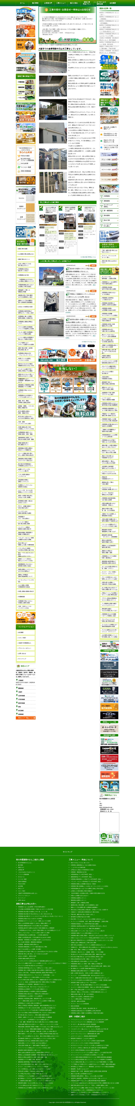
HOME (41, 45)
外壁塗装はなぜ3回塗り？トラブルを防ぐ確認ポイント (33, 989)
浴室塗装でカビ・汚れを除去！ (24, 517)
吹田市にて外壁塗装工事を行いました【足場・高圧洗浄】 (109, 43)
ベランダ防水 (26, 98)
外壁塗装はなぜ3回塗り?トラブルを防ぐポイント (25, 396)
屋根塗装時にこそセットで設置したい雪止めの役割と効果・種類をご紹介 (91, 966)
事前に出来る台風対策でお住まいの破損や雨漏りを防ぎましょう (35, 1052)
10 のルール (21, 877)
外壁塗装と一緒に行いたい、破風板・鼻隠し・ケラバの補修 (87, 952)
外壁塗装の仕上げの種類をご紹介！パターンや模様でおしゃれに (35, 1087)
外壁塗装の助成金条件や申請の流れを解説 (109, 288)
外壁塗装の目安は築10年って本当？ (23, 269)
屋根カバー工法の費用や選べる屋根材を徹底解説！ (84, 907)
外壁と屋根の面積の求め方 (26, 591)
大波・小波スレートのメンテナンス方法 (24, 607)
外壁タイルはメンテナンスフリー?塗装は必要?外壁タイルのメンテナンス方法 (92, 938)
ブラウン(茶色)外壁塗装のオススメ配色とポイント (109, 599)
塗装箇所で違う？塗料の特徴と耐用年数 (108, 383)
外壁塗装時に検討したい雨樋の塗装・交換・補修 (25, 433)
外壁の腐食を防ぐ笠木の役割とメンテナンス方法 (26, 428)
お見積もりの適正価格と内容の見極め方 (109, 319)
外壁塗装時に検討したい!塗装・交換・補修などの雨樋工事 (86, 963)
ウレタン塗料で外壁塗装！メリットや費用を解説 (26, 333)
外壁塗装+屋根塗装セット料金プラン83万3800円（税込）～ (87, 879)
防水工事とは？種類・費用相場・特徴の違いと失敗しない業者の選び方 (37, 1031)
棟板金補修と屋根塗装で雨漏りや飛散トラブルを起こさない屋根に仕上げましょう (40, 1026)
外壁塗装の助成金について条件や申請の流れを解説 (84, 923)
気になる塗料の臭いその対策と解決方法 (107, 340)
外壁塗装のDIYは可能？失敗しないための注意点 (109, 441)
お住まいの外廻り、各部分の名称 (27, 956)
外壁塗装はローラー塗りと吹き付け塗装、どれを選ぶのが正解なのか (36, 1008)
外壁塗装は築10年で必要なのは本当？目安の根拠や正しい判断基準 (36, 928)
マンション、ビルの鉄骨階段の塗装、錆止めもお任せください (88, 975)
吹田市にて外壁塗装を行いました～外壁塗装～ (109, 18)
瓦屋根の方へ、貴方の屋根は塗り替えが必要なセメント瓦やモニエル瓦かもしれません (94, 947)
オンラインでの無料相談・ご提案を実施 (109, 277)
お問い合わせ (22, 653)
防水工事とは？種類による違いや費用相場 (26, 544)
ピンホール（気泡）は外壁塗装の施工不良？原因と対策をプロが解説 (36, 982)
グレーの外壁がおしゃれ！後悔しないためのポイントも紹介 (34, 1069)
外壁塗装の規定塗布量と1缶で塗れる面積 (109, 499)
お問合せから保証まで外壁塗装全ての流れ (82, 869)
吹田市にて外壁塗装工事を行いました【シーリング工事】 (109, 35)
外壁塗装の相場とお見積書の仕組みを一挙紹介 (83, 884)
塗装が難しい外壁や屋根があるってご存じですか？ (109, 446)
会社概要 (20, 632)
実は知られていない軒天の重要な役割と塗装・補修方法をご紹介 (88, 954)
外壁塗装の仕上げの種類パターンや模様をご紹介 (109, 615)
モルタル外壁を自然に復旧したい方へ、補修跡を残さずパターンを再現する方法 (39, 979)
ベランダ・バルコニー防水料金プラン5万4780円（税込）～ (87, 881)
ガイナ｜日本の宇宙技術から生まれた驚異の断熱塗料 (85, 1050)
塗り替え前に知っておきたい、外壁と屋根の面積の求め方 (33, 1015)
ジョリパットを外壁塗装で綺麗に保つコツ (109, 488)
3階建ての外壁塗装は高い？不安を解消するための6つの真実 (34, 937)
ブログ (46, 45)
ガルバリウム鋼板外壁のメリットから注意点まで (109, 367)
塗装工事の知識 (22, 248)
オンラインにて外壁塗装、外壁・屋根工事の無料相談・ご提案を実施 (89, 921)
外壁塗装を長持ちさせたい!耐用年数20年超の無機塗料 (110, 404)
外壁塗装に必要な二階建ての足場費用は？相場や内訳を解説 (87, 1013)
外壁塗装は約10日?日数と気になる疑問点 (108, 330)
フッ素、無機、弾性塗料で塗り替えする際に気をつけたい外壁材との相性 (38, 1022)
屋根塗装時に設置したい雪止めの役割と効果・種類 (26, 438)
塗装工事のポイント (24, 259)
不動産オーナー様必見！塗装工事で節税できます (109, 414)
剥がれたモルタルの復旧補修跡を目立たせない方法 (26, 364)
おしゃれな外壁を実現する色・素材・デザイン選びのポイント (35, 1064)
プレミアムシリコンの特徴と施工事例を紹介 (108, 620)
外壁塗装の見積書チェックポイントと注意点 (109, 314)
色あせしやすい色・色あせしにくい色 (109, 141)
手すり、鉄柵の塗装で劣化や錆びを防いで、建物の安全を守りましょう (90, 978)
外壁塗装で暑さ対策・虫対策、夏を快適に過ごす (84, 1008)
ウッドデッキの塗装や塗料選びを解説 (24, 512)
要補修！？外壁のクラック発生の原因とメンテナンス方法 (33, 977)
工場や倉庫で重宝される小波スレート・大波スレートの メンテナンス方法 (38, 1024)
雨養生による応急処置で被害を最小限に (109, 546)
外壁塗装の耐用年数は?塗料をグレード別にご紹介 (26, 312)
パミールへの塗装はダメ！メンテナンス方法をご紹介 (109, 525)
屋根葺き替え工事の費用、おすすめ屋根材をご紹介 (84, 905)
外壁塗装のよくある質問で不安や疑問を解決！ (109, 282)
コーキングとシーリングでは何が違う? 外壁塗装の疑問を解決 (35, 1010)
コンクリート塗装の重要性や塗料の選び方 (24, 528)
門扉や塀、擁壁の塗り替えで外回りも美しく (83, 914)
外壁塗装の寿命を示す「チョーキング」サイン (25, 354)
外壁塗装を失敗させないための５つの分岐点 (30, 918)
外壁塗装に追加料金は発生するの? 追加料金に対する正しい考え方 (89, 926)
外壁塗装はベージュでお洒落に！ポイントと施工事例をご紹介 (35, 1076)
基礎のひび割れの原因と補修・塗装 (107, 551)
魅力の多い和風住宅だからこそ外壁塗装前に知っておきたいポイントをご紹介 (92, 940)
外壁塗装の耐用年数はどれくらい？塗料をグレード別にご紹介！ (35, 968)
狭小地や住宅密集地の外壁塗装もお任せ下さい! (25, 464)
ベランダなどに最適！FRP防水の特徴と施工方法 (26, 549)
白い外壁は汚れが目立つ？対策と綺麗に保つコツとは (109, 588)
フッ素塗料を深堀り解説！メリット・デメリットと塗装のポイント (36, 1080)
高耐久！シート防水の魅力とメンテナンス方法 (25, 559)
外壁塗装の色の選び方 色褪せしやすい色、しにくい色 (32, 911)
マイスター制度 (22, 879)
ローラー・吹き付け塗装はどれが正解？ (107, 493)
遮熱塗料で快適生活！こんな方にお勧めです (83, 1038)
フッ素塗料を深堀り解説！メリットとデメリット (109, 604)
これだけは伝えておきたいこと (26, 872)
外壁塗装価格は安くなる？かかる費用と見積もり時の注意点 (87, 888)
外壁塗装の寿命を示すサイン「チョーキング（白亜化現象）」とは (36, 975)
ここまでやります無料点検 (78, 867)
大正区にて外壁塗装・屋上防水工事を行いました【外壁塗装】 (109, 51)
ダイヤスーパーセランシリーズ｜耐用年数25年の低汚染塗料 (87, 1031)
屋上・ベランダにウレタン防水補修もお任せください (26, 554)
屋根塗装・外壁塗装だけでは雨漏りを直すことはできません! (34, 939)
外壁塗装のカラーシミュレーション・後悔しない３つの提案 (34, 921)
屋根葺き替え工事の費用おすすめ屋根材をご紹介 (25, 296)
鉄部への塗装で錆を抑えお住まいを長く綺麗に (25, 496)
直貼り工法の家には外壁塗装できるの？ (107, 456)
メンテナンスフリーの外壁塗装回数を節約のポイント (109, 362)
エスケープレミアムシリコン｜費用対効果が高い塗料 (85, 1033)
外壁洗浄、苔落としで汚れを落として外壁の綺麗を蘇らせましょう (89, 992)
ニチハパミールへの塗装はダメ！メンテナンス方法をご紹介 (34, 1047)
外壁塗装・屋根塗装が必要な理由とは (28, 944)
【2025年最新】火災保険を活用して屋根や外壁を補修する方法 (88, 893)
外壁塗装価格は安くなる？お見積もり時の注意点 (26, 285)
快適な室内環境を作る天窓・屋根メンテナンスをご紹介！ (86, 959)
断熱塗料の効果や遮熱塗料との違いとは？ (109, 530)
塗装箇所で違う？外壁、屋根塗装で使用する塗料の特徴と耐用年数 (89, 1071)
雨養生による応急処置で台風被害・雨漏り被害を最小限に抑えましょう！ (38, 1055)
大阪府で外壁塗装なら (24, 643)
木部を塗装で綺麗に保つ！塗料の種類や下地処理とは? (110, 520)
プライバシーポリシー (24, 648)
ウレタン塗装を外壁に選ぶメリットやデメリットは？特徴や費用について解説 (92, 1062)
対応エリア (21, 888)
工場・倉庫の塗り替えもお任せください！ (109, 251)
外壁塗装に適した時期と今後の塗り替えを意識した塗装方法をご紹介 (36, 970)
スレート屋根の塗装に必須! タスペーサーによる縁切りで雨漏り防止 (36, 1001)
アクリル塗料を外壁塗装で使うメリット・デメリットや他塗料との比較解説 (91, 1059)
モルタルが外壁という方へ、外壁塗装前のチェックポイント (87, 1090)
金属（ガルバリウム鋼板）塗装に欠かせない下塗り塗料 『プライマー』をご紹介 (93, 1087)
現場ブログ (21, 867)
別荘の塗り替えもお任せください (109, 261)
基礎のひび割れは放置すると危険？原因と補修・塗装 (32, 1057)
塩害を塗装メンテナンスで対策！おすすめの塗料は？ (32, 1043)
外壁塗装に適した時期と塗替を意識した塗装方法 (25, 317)
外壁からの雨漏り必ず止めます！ (80, 895)
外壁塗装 (26, 82)
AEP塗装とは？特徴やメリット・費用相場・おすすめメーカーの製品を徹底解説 (92, 1066)
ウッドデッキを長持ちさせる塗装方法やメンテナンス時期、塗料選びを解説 (91, 980)
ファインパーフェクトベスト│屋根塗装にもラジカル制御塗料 (87, 1022)
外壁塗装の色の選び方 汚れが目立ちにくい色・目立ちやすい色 (35, 914)
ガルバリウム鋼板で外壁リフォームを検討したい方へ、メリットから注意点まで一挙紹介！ (43, 963)
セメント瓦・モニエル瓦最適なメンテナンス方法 (25, 491)
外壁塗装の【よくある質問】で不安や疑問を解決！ (32, 907)
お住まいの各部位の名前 (25, 306)
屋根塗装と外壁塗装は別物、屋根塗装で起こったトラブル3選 (34, 998)
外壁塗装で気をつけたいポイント (25, 391)
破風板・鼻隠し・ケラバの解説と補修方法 (26, 406)
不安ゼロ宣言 (21, 884)
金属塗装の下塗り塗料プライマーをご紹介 (108, 393)
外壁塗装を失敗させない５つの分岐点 (109, 293)
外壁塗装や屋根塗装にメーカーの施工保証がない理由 (109, 409)
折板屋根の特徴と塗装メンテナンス (23, 480)
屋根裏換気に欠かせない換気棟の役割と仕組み (25, 565)
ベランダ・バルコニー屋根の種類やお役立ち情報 (26, 538)
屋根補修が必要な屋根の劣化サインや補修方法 (25, 449)
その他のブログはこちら (89, 341)
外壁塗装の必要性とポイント (78, 898)
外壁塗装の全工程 (23, 275)
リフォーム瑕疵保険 (23, 874)
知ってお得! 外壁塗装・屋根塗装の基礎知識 (30, 942)
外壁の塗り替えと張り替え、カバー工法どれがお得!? (109, 351)
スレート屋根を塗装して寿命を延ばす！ (81, 999)
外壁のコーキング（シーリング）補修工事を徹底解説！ (86, 928)
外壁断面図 (21, 596)
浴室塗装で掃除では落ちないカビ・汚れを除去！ (84, 982)
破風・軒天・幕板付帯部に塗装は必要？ (24, 401)
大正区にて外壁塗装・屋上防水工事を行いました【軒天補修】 (109, 39)
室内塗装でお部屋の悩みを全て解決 (80, 916)
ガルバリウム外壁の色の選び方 (107, 372)
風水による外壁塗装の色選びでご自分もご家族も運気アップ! (34, 923)
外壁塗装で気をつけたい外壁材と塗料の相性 (25, 602)
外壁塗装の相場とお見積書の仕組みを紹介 (109, 309)
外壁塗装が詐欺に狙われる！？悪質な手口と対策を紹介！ (33, 993)
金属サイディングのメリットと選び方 (24, 470)
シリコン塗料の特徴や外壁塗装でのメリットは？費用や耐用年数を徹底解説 (91, 1057)
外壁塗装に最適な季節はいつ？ (25, 322)
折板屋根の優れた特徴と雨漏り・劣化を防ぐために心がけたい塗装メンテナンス (92, 935)
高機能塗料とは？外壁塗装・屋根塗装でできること (26, 380)
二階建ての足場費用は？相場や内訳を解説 (109, 430)
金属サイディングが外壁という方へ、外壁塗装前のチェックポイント (89, 1094)
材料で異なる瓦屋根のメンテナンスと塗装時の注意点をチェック (88, 945)
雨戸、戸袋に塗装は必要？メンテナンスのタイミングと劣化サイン (89, 989)
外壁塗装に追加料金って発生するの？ (107, 298)
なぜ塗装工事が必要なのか (26, 254)
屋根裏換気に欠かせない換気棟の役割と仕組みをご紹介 (33, 1040)
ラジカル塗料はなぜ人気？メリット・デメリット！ (109, 630)
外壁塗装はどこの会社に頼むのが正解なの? (30, 1003)
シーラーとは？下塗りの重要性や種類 (108, 398)
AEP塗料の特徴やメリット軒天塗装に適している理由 (109, 636)
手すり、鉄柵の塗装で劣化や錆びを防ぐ (24, 507)
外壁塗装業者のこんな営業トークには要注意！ (109, 435)
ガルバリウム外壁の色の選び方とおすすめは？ (30, 965)
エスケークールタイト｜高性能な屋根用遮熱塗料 (84, 1036)
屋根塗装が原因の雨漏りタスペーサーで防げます (25, 459)
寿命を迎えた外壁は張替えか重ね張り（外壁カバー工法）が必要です (89, 909)
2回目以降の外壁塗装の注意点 (107, 377)
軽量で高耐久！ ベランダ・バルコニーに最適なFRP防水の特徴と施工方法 (38, 1033)
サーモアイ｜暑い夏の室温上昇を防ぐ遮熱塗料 (83, 1024)
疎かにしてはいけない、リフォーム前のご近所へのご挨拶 (33, 932)
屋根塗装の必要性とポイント (78, 900)
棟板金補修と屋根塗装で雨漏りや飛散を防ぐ (25, 533)
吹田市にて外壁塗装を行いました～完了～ (109, 13)
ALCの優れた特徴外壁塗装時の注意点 (24, 586)
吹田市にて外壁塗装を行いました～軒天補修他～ (109, 22)
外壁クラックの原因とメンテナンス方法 (24, 359)
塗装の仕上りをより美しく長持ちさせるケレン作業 (26, 375)
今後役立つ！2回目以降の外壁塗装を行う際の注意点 (85, 912)
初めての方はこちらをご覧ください (80, 862)
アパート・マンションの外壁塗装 (80, 1003)
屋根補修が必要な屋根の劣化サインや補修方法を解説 (85, 970)
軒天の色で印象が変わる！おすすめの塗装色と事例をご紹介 (87, 956)
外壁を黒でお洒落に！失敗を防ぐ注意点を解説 (109, 583)
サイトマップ (22, 659)
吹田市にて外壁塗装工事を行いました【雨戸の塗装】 (109, 26)
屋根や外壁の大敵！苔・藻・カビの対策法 (108, 509)
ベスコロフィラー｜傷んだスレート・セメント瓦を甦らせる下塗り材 (89, 1029)
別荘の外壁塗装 (75, 1006)
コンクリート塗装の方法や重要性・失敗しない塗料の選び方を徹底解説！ (91, 987)
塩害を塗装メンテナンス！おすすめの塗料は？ (26, 570)
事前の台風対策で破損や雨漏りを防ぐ (107, 541)
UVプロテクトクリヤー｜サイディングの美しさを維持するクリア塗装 (90, 1045)
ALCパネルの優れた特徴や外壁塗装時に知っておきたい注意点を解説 (36, 1012)
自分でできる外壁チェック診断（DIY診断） (30, 949)
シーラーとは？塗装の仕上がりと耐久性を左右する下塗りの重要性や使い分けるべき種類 (95, 1083)
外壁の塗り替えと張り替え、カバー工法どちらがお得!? (33, 954)
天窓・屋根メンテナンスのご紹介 (24, 422)
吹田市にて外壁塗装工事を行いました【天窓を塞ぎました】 (109, 30)
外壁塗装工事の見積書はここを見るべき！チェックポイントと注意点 (89, 886)
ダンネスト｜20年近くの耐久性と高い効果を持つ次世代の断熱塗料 (89, 1047)
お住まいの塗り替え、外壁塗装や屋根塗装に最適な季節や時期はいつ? (37, 972)
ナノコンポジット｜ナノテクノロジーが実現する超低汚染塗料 (88, 1040)
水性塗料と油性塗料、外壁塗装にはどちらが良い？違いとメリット (89, 1078)
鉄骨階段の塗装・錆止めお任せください (25, 501)
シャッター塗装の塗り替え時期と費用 (24, 522)
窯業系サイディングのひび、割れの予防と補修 (109, 451)
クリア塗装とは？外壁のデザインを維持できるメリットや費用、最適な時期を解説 (93, 1064)
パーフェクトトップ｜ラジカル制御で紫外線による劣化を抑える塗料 (89, 1019)
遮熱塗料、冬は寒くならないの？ (80, 1069)
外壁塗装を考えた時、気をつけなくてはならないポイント (33, 986)
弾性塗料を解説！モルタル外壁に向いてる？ (109, 609)
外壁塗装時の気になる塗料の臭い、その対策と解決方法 (33, 935)
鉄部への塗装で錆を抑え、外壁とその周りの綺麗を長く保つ (87, 973)
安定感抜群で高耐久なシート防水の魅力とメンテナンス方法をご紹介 (36, 1038)
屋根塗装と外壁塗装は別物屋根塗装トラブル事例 (26, 385)
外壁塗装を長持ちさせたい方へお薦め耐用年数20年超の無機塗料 (88, 1080)
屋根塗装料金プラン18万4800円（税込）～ (82, 877)
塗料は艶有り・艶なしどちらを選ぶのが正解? (109, 462)
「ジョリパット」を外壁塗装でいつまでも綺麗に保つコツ (33, 1019)
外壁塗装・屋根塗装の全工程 (78, 872)
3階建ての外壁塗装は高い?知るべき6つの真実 (110, 346)
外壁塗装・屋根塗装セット (26, 92)
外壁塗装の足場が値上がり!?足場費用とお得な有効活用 (86, 1010)
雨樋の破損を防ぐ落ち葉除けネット (23, 443)
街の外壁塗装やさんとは (24, 862)
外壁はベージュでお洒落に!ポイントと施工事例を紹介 (110, 593)
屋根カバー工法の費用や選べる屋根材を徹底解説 (25, 301)
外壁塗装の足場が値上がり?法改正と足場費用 (110, 425)
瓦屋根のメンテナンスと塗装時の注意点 (25, 486)
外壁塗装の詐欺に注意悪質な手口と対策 (108, 325)
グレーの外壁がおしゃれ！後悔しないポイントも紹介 (109, 578)
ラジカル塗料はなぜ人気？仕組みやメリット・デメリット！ (34, 1085)
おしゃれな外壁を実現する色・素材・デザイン (109, 567)
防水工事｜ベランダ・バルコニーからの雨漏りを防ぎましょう (88, 919)
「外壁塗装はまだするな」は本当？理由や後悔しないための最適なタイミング (39, 930)
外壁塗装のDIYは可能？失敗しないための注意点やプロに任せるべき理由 (37, 951)
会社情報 (20, 886)
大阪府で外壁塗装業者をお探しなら (27, 893)
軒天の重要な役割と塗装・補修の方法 (24, 412)
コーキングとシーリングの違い (26, 580)
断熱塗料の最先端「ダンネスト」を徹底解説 (109, 535)
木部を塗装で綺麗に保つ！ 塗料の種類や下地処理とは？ (33, 1045)
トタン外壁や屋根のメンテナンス (24, 475)
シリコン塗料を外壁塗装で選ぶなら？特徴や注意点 (26, 338)
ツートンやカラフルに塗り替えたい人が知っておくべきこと (111, 147)
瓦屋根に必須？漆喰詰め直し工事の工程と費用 (83, 942)
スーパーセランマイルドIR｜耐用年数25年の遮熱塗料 (85, 1026)
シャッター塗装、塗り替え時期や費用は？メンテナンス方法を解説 (89, 985)
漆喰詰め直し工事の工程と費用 (107, 483)
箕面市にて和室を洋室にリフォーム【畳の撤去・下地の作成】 (109, 47)
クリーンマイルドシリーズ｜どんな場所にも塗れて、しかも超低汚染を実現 (91, 1052)
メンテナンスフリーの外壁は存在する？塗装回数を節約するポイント (36, 961)
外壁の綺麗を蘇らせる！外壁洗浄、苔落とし (109, 504)
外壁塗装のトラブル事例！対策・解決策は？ (109, 557)
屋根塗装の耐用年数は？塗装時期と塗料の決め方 (109, 562)
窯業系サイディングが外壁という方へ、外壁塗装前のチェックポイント (90, 1092)
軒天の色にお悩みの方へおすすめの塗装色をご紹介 (26, 417)
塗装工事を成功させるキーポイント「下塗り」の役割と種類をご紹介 (89, 1085)
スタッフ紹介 (22, 637)
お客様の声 (21, 869)
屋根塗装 (26, 87)
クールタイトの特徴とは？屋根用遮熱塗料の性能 (109, 625)
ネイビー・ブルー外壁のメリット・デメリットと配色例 (33, 1066)
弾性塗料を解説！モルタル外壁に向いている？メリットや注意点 (35, 1083)
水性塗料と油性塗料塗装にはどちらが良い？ (109, 467)
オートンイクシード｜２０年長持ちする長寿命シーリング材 (87, 1055)
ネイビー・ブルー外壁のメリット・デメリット (109, 572)
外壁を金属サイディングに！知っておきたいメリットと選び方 (88, 931)
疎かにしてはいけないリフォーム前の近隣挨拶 (109, 335)
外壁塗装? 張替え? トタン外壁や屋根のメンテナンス (85, 933)
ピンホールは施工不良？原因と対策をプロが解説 (25, 370)
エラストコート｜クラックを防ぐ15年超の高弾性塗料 (85, 1043)
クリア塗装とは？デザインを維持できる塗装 (26, 343)
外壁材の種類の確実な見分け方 (106, 356)
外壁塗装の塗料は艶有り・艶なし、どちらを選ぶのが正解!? (87, 1076)
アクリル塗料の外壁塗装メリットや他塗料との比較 (26, 327)
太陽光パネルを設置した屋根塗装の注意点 (109, 514)
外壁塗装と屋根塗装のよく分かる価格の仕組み (83, 865)
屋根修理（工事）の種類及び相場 (24, 291)
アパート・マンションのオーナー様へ (109, 256)
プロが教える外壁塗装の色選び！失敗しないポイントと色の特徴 (35, 909)
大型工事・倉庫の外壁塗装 (78, 1001)
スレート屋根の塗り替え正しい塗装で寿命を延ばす (26, 454)
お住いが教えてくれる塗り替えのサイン (24, 264)
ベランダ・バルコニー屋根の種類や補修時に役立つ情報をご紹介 (35, 1029)
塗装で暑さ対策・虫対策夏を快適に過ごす (25, 348)
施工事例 (20, 865)
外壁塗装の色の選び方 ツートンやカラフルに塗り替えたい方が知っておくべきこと (40, 916)
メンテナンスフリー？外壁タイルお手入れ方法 (109, 472)
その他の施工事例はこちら (88, 257)
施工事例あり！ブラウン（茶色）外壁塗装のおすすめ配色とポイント (36, 1078)
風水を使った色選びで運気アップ (110, 128)
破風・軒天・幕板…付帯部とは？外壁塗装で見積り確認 (86, 949)
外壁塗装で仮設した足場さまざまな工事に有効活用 (109, 420)
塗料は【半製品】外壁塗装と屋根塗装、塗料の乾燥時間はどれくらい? (37, 1005)
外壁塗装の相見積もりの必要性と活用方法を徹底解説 (32, 991)
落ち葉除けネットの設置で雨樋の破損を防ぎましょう (85, 968)
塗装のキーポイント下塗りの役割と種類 (107, 388)
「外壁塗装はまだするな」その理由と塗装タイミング (26, 280)
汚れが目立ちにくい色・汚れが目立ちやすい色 (111, 134)
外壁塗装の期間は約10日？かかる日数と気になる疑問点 (33, 925)
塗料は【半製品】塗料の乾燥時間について (25, 575)
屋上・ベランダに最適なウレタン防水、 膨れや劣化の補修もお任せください (38, 1036)
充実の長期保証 (22, 881)
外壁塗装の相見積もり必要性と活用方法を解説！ (109, 304)
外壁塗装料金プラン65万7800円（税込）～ (82, 874)
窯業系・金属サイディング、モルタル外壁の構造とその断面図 (35, 1017)
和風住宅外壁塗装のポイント (107, 478)
